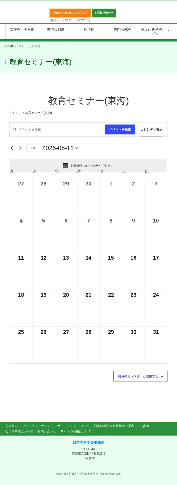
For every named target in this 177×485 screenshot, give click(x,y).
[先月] (12, 148)
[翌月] (20, 148)
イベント (15, 113)
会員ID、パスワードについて (70, 20)
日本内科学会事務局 (88, 442)
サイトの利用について (75, 431)
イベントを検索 (120, 129)
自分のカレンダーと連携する (138, 376)
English (144, 426)
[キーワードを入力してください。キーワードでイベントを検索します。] (57, 129)
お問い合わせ (47, 431)
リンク (85, 426)
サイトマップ (66, 426)
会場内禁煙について (19, 431)
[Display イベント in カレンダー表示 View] (151, 129)
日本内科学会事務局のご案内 (114, 426)
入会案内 (11, 426)
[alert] (88, 165)
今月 (32, 147)
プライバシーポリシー (37, 426)
